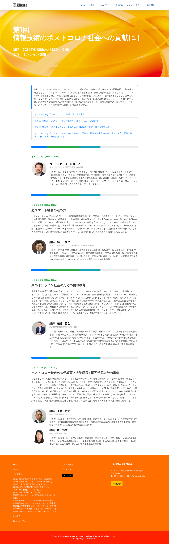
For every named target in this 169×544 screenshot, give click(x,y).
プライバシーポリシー (71, 469)
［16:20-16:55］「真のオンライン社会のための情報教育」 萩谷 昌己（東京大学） (72, 127)
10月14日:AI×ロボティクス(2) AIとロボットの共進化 (34, 503)
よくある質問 (148, 5)
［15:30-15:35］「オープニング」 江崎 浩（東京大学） (60, 114)
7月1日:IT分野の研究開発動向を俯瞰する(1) (30, 484)
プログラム (104, 5)
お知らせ (92, 5)
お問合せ (117, 483)
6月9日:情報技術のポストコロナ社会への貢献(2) (32, 481)
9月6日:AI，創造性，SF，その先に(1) (28, 489)
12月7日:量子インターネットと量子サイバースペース (34, 511)
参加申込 (119, 5)
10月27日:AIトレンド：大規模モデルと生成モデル (33, 500)
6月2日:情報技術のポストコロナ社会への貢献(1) (32, 479)
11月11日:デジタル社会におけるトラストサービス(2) (34, 508)
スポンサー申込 (133, 5)
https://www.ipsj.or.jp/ (136, 476)
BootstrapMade (89, 539)
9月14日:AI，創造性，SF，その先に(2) (28, 492)
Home (82, 5)
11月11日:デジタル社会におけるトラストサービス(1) (34, 506)
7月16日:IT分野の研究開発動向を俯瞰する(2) (31, 487)
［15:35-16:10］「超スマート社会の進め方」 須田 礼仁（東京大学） (66, 120)
